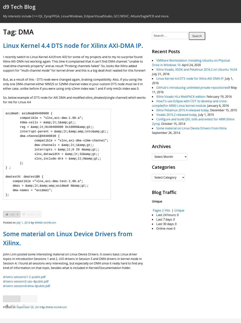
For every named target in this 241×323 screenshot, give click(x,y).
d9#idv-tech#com (45, 222)
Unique (179, 210)
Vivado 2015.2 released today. (177, 115)
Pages (157, 210)
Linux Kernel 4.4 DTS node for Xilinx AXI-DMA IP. (73, 45)
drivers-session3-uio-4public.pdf (26, 281)
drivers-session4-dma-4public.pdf (26, 286)
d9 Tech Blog (19, 6)
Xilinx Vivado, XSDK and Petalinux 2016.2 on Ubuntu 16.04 (196, 69)
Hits (168, 210)
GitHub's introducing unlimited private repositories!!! (193, 88)
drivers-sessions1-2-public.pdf (24, 277)
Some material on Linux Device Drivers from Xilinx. (191, 128)
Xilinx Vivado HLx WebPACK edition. (181, 97)
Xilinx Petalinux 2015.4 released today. (182, 110)
